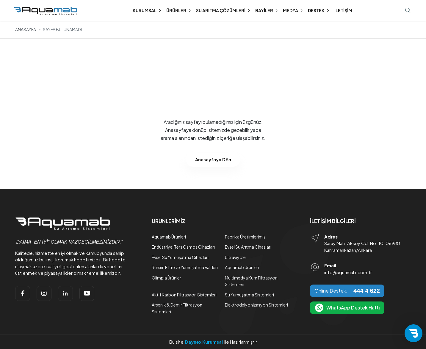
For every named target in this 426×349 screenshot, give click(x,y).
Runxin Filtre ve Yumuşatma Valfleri (185, 267)
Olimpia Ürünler (166, 277)
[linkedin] (65, 293)
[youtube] (86, 293)
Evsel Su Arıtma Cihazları (248, 246)
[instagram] (44, 293)
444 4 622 (366, 291)
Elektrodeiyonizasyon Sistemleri (256, 304)
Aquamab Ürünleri (169, 236)
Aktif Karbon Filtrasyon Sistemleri (184, 294)
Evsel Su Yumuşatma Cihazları (180, 257)
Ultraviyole (235, 257)
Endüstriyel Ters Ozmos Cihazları (183, 246)
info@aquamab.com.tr (348, 272)
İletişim (343, 10)
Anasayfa (25, 29)
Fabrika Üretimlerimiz (245, 236)
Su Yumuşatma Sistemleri (249, 294)
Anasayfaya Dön (213, 159)
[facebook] (22, 293)
